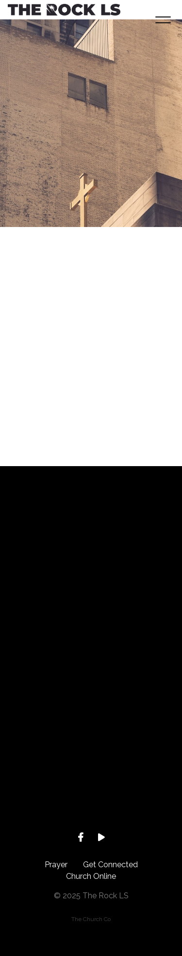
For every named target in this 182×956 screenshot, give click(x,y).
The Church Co (91, 919)
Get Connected (110, 864)
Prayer (56, 864)
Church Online (91, 876)
